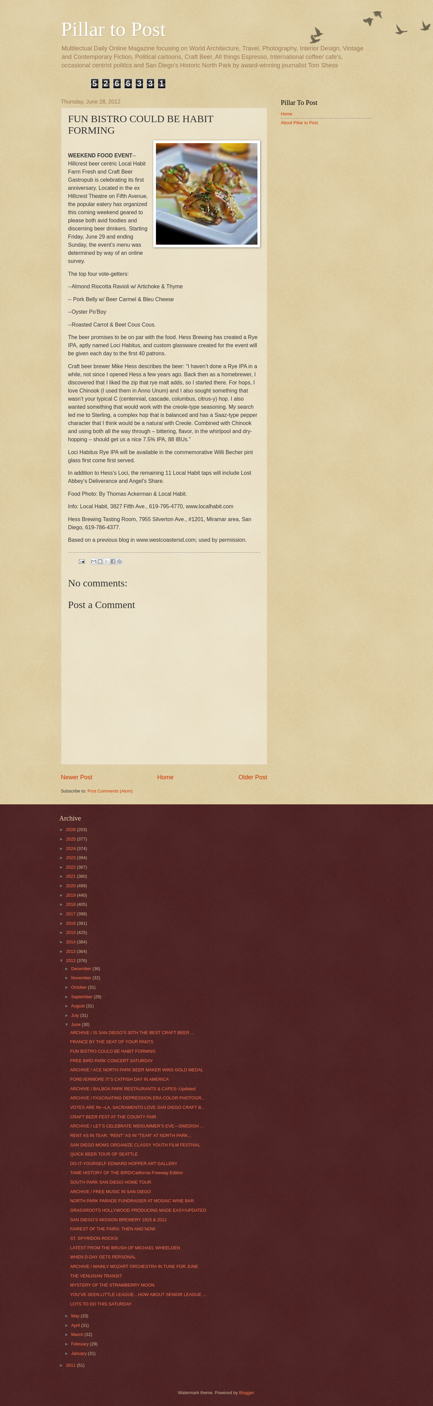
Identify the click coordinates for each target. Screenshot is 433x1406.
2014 (71, 941)
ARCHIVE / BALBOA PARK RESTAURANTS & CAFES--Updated (133, 1088)
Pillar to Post (113, 29)
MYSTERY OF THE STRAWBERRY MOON (112, 1285)
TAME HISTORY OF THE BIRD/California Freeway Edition (126, 1172)
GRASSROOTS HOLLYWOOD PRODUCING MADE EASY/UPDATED (138, 1210)
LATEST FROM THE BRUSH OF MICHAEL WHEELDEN (125, 1247)
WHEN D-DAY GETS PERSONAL (103, 1256)
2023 (71, 857)
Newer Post (76, 777)
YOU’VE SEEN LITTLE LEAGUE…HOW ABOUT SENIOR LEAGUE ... (138, 1294)
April (76, 1325)
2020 (71, 885)
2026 (71, 829)
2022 (71, 867)
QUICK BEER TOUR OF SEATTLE (104, 1154)
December (81, 968)
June (76, 1024)
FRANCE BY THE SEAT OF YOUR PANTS (111, 1041)
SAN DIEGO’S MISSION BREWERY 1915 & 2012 (118, 1219)
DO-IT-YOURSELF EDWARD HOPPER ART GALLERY (123, 1163)
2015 (71, 932)
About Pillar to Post (299, 122)
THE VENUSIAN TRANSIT (96, 1275)
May (76, 1315)
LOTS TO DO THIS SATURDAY (101, 1304)
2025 (71, 839)
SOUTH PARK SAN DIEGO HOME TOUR (110, 1182)
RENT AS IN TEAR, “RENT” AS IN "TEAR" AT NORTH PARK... (130, 1135)
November (81, 977)
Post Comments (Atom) (110, 791)
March (77, 1334)
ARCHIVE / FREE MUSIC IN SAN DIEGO (110, 1191)
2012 (71, 960)
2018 (71, 904)
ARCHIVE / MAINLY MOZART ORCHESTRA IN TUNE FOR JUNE (134, 1266)
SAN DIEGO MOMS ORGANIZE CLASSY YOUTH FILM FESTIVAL (135, 1144)
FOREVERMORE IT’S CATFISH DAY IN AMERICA (119, 1079)
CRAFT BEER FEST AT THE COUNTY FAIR (113, 1116)
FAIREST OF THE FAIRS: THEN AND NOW (112, 1228)
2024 (71, 848)
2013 (71, 951)
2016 (71, 923)
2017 (71, 913)
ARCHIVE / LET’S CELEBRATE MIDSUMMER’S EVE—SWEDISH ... (137, 1126)
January (79, 1353)
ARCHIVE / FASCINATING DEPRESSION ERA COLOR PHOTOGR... (137, 1097)
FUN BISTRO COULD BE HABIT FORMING (113, 1051)
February (80, 1343)
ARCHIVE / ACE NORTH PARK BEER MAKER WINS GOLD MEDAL (136, 1069)
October (79, 987)
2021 (71, 876)
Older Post (252, 777)
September (82, 996)
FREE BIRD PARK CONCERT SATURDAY (111, 1060)
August (78, 1005)
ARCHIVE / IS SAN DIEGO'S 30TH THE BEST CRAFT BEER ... (132, 1032)
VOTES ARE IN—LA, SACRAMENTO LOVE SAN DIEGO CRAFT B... (137, 1107)
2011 (71, 1365)
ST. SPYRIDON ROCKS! (94, 1238)
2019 (71, 895)
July (75, 1015)
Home (165, 777)
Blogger (246, 1392)
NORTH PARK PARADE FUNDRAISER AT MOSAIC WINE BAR (132, 1200)
